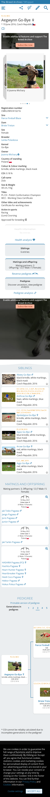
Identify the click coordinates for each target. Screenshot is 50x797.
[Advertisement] (25, 37)
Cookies (7, 784)
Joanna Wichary (10, 146)
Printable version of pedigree (25, 582)
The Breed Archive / (12, 2)
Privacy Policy (29, 781)
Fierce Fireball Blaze (11, 110)
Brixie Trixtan (8, 117)
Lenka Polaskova (9, 131)
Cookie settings (15, 791)
